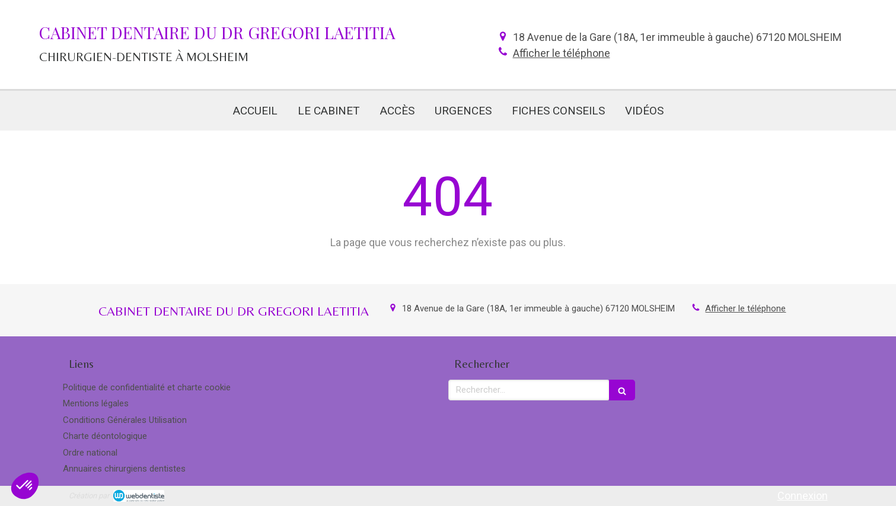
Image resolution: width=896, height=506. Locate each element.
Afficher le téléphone (561, 53)
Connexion (802, 495)
